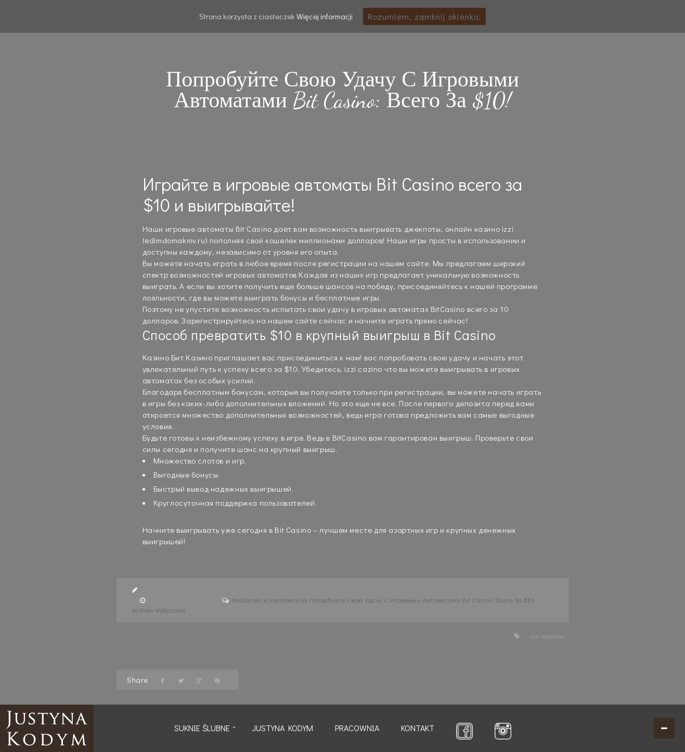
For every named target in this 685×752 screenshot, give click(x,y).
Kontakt (417, 727)
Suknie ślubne (202, 727)
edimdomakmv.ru (175, 240)
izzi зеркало (547, 636)
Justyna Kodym (282, 727)
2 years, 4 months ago (180, 600)
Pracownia (357, 727)
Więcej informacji (324, 16)
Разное (152, 589)
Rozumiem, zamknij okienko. (424, 16)
